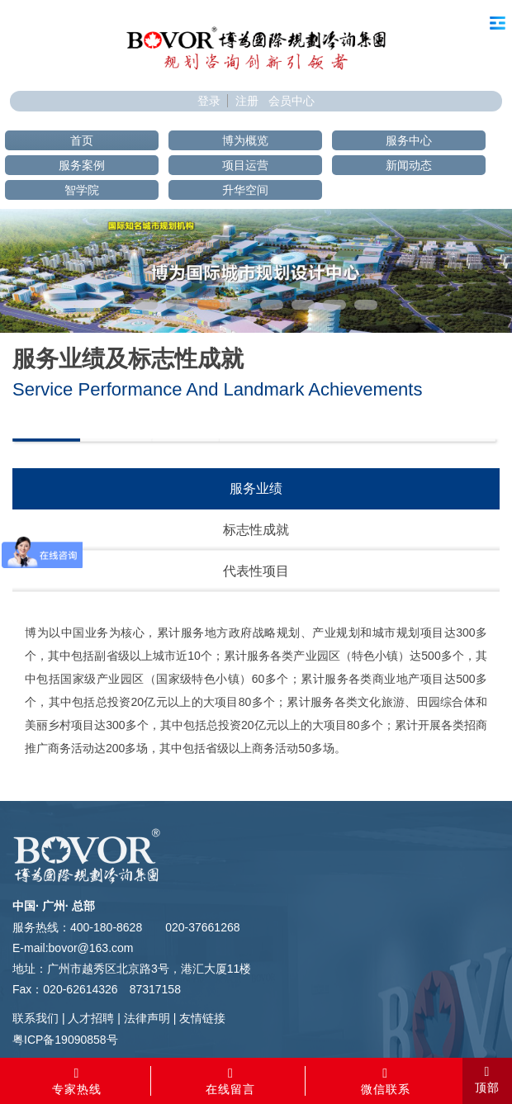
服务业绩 (256, 488)
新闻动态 (409, 165)
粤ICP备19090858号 (65, 1039)
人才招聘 (91, 1018)
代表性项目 (256, 571)
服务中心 (409, 140)
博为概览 (245, 140)
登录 (208, 100)
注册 (246, 100)
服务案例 (82, 165)
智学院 (81, 190)
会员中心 (291, 100)
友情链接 (202, 1018)
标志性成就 (256, 530)
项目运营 (245, 165)
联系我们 (35, 1018)
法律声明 (147, 1018)
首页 (81, 140)
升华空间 (245, 190)
